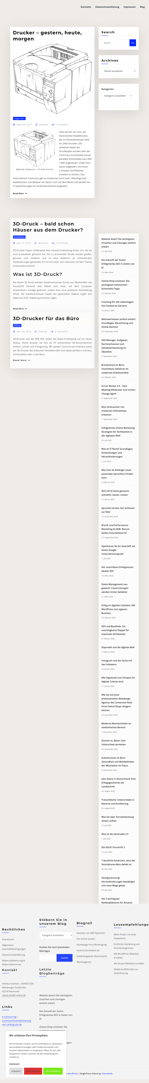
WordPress (73, 1073)
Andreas (43, 174)
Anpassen (16, 1071)
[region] (36, 1054)
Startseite (86, 6)
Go (132, 49)
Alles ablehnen (33, 1071)
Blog (142, 6)
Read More (18, 243)
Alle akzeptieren (53, 1071)
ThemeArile (107, 1073)
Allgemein (19, 168)
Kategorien (107, 96)
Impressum (130, 6)
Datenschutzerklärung (107, 6)
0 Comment (62, 174)
